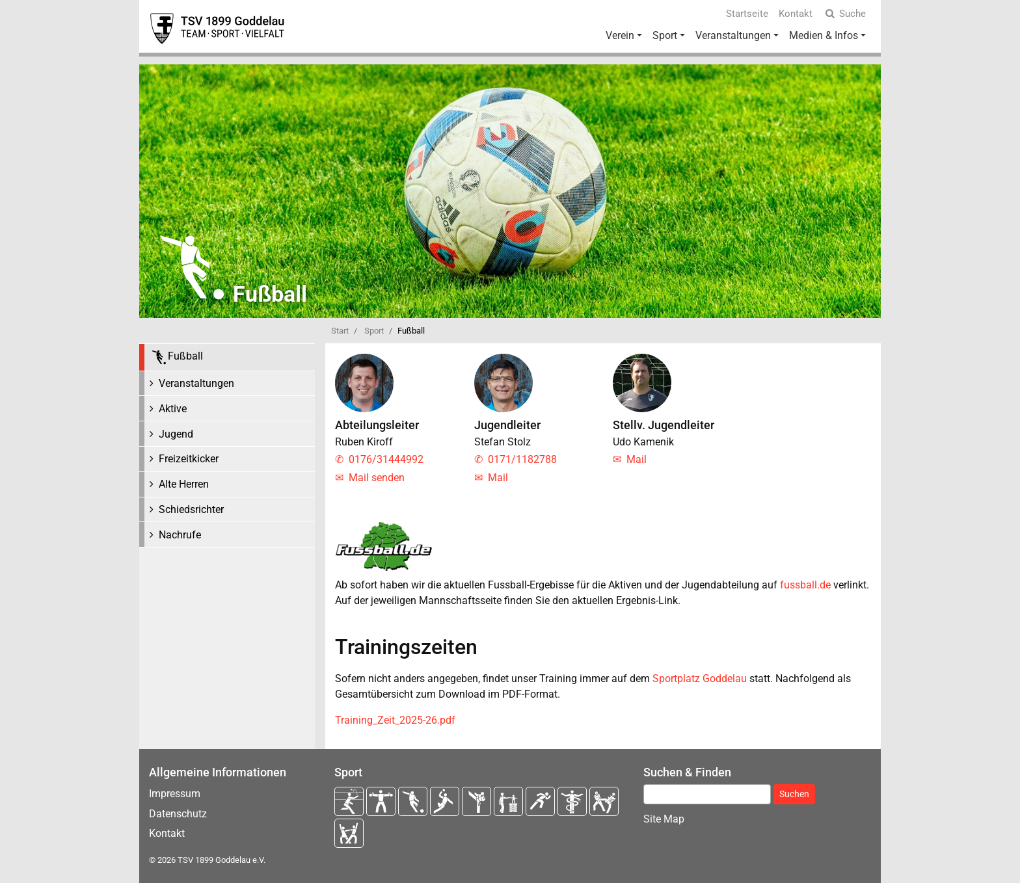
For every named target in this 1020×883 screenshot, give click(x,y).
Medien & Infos (823, 35)
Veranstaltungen (733, 35)
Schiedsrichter (191, 509)
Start (340, 331)
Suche (844, 14)
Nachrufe (180, 535)
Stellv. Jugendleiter (663, 425)
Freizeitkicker (189, 459)
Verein (620, 35)
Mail (498, 477)
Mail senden (377, 477)
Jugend (176, 434)
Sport (664, 35)
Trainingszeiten (406, 647)
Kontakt (795, 14)
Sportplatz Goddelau (699, 678)
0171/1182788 (522, 459)
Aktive (173, 408)
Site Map (663, 819)
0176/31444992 (386, 459)
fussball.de (805, 585)
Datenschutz (178, 814)
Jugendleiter (507, 425)
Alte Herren (184, 484)
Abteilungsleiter (377, 425)
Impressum (174, 793)
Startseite (747, 14)
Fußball (176, 357)
